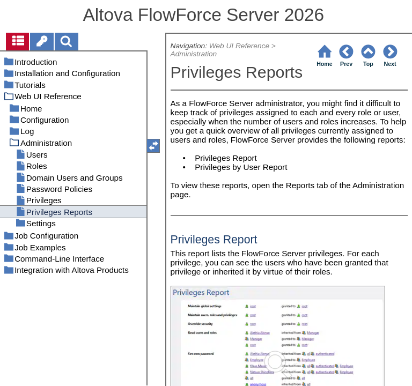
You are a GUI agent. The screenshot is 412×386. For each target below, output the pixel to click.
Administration (194, 54)
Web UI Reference (239, 46)
